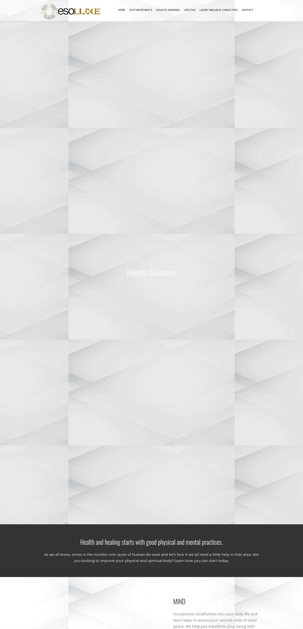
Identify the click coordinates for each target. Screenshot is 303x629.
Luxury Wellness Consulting (218, 10)
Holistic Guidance (168, 10)
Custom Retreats (140, 10)
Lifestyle (190, 10)
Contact (248, 10)
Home (121, 10)
